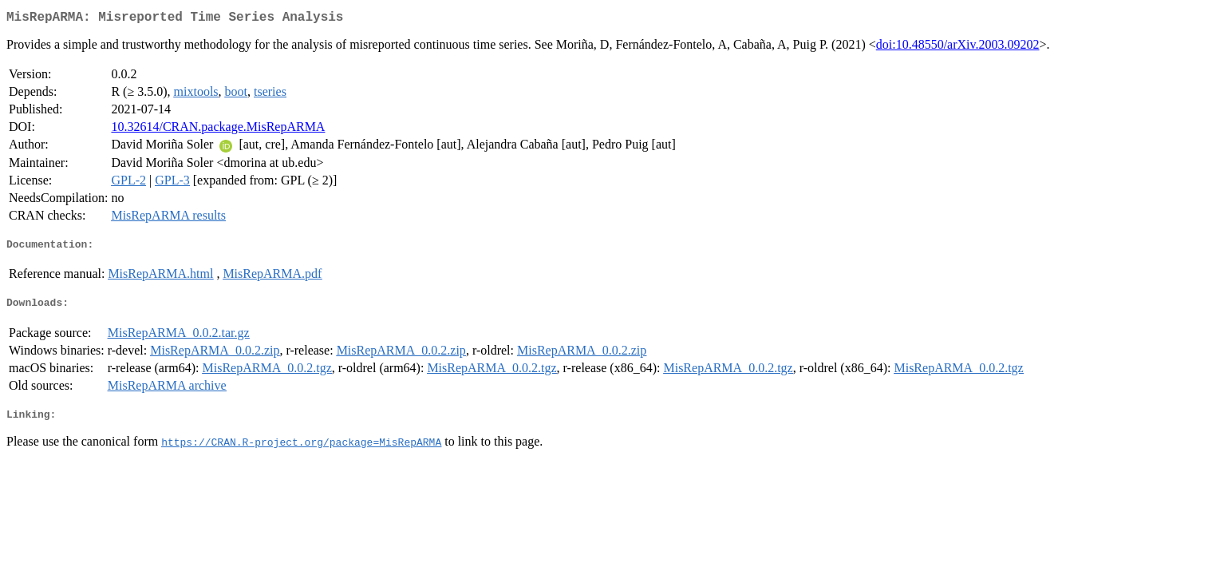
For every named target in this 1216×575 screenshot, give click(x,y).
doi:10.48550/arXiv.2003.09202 (958, 47)
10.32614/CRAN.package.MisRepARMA (218, 130)
